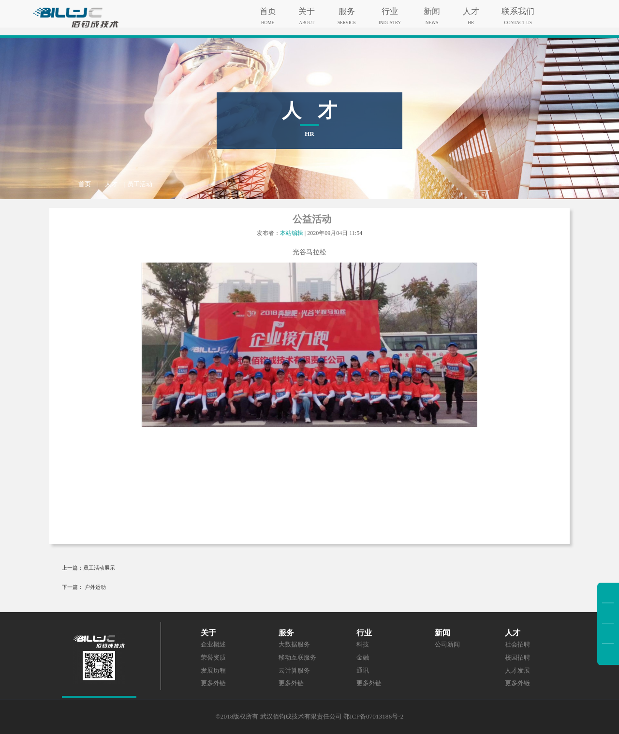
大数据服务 (294, 644)
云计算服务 (294, 670)
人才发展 (517, 670)
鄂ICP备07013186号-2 (373, 716)
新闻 (432, 9)
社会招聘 (517, 644)
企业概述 (213, 644)
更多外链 (213, 683)
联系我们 (517, 9)
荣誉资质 (213, 657)
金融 (362, 657)
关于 (306, 9)
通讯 (362, 670)
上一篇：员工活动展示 (88, 568)
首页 (268, 9)
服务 (347, 9)
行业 (390, 9)
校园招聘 (517, 657)
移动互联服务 (297, 657)
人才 (471, 9)
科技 (362, 644)
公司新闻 (447, 644)
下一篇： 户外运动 (84, 587)
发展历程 (213, 670)
